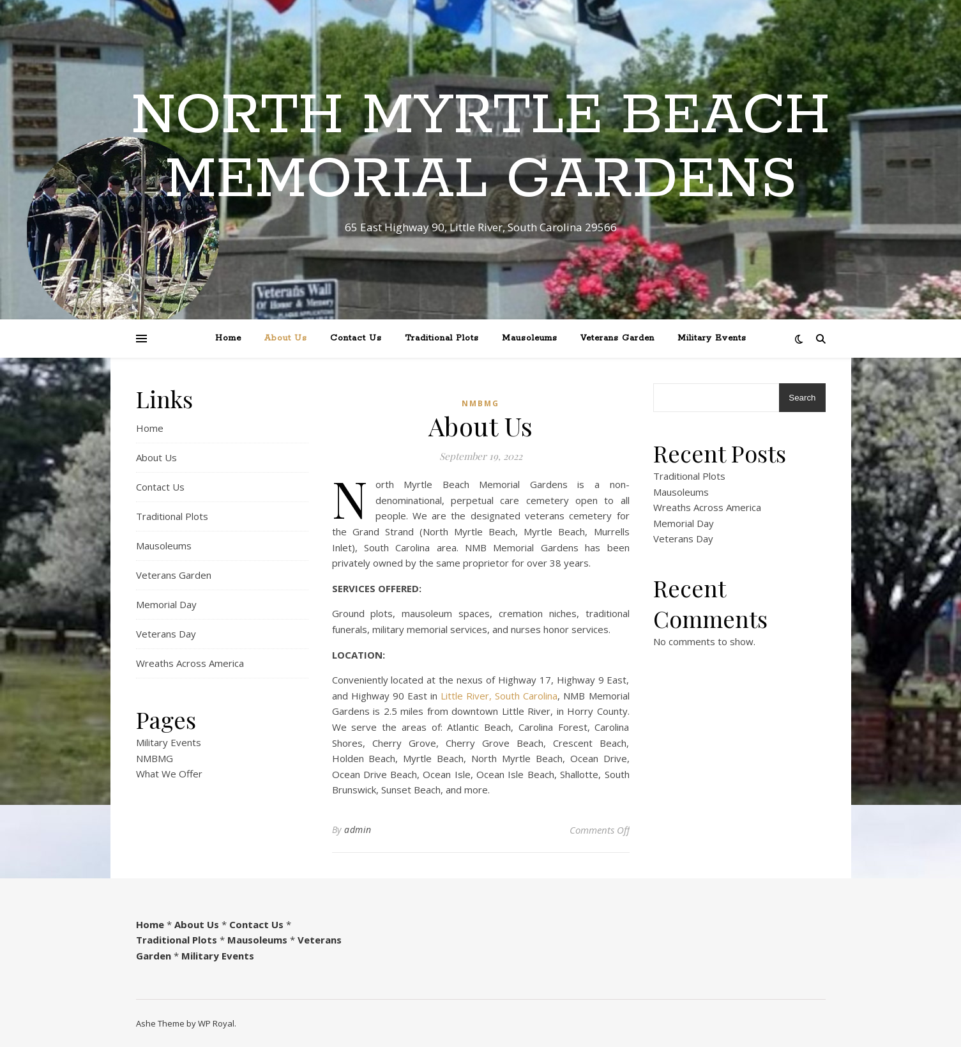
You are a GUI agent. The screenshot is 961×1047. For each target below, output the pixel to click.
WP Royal (216, 1023)
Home (228, 338)
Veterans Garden (617, 338)
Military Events (711, 338)
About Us (285, 338)
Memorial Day (166, 604)
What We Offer (169, 773)
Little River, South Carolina (499, 695)
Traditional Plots (442, 338)
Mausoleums (529, 338)
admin (358, 829)
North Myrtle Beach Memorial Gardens (480, 148)
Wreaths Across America (190, 663)
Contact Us (356, 338)
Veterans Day (166, 633)
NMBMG (154, 758)
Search (802, 397)
